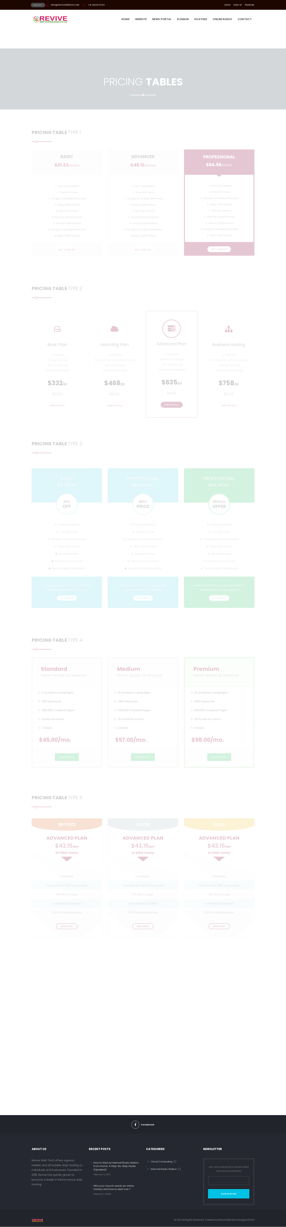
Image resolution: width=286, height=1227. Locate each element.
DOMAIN (183, 19)
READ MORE (66, 760)
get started (67, 233)
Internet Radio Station (164, 1169)
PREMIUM (249, 5)
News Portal (161, 19)
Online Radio (222, 19)
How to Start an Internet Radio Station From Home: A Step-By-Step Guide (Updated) (115, 1166)
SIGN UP (237, 5)
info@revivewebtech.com (65, 5)
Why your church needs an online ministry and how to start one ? (113, 1187)
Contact (245, 19)
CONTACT (37, 5)
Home (125, 19)
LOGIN (227, 5)
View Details (57, 409)
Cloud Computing (161, 1162)
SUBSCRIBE (229, 1193)
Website (141, 19)
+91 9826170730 (96, 5)
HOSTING (200, 19)
